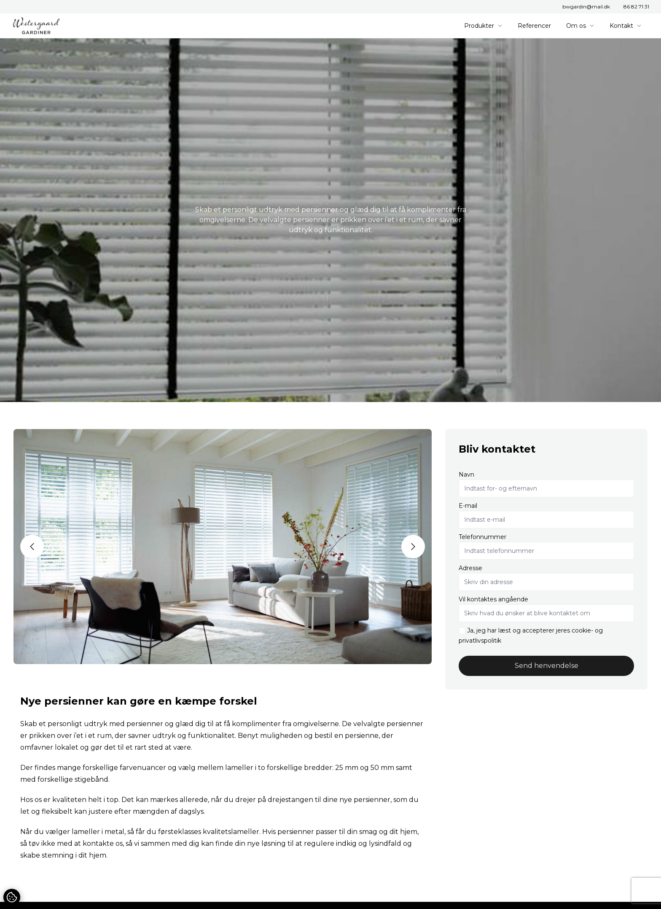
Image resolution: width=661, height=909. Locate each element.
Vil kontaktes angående (493, 599)
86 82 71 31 (636, 6)
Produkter (483, 25)
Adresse (470, 568)
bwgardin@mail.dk (586, 6)
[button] (32, 546)
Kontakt (626, 25)
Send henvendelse (546, 666)
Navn (466, 474)
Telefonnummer (482, 537)
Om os (580, 25)
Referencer (534, 25)
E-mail (468, 505)
